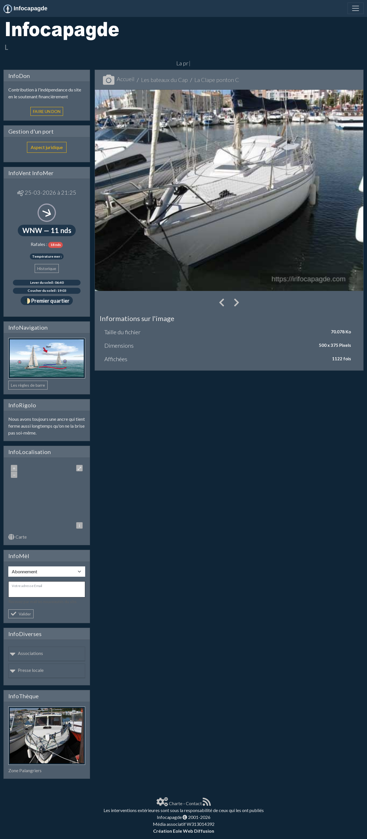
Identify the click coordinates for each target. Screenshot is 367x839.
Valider (21, 613)
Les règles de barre (28, 385)
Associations (26, 653)
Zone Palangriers (25, 770)
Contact (194, 803)
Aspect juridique (47, 147)
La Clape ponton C (216, 79)
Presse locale (27, 670)
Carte (17, 536)
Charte (175, 803)
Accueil (118, 78)
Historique (46, 268)
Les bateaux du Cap (164, 79)
